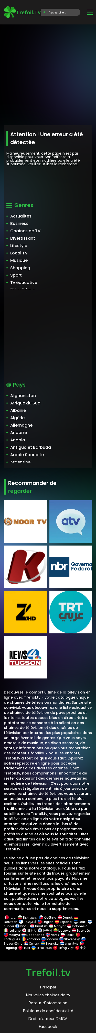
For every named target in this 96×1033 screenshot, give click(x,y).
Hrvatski (38, 926)
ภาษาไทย (69, 943)
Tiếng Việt (63, 948)
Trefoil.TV (22, 12)
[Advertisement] (48, 73)
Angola (17, 440)
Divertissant (22, 238)
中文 (80, 948)
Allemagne (21, 425)
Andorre (18, 433)
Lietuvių (62, 930)
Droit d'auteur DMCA (48, 1018)
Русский (50, 939)
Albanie (18, 410)
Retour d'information (48, 1002)
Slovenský (70, 939)
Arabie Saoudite (27, 455)
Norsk (52, 935)
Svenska (49, 943)
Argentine (20, 462)
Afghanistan (23, 396)
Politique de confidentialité (48, 1010)
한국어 (45, 930)
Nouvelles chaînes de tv (48, 995)
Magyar (57, 926)
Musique (19, 260)
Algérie (17, 418)
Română (31, 939)
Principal (48, 987)
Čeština (47, 917)
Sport (16, 275)
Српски (31, 943)
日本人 (29, 930)
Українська (41, 948)
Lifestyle (18, 246)
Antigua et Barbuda (30, 447)
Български (27, 917)
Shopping (20, 268)
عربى (10, 917)
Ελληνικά (27, 922)
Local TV (19, 253)
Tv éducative (23, 283)
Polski (67, 935)
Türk (24, 948)
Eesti (80, 922)
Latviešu (81, 930)
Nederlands (33, 935)
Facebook (48, 1026)
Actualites (20, 216)
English (45, 922)
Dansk (65, 917)
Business (19, 223)
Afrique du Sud (25, 403)
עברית (22, 926)
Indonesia (77, 926)
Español (63, 922)
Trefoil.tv (48, 972)
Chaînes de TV (25, 231)
